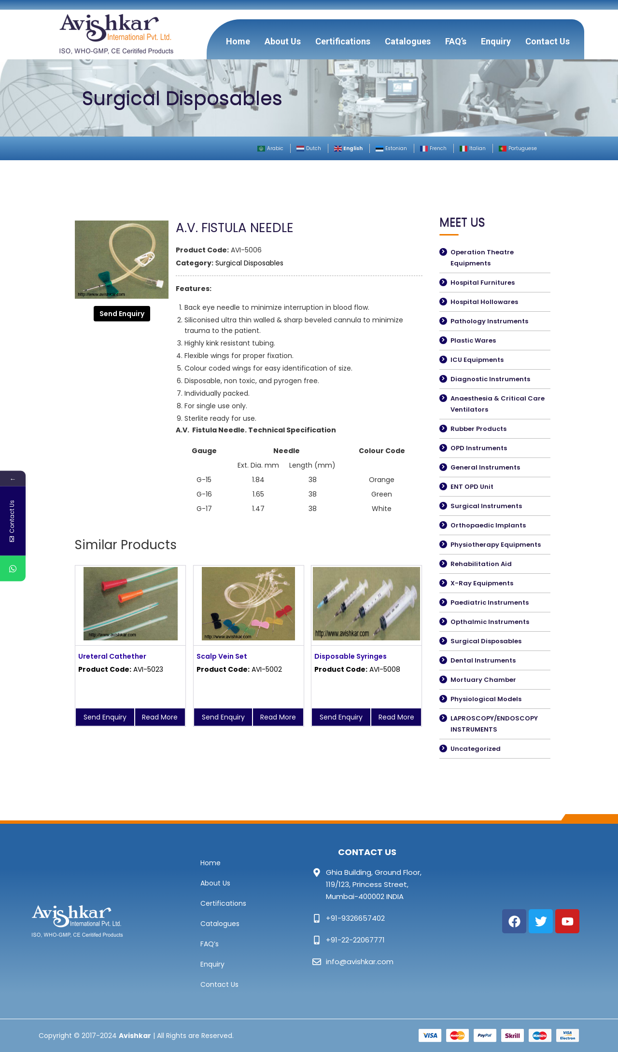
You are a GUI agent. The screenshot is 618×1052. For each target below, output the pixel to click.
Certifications (342, 41)
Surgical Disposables (249, 263)
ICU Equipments (477, 359)
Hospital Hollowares (484, 301)
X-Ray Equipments (481, 583)
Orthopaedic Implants (488, 525)
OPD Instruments (478, 448)
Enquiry (496, 41)
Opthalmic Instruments (489, 621)
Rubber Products (478, 428)
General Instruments (485, 467)
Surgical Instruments (486, 506)
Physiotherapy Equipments (495, 544)
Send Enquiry (121, 313)
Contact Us (547, 41)
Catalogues (408, 41)
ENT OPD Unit (471, 486)
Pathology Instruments (489, 321)
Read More (160, 717)
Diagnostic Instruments (490, 379)
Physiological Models (485, 699)
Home (238, 41)
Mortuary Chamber (483, 679)
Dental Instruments (483, 660)
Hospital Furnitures (482, 282)
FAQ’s (455, 41)
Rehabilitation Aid (481, 563)
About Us (283, 41)
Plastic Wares (473, 340)
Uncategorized (475, 748)
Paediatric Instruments (489, 602)
